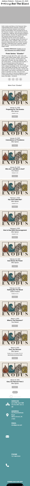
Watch (14, 116)
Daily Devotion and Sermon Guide (15, 355)
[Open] (27, 4)
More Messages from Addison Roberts (15, 50)
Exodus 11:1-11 (21, 48)
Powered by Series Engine (15, 396)
